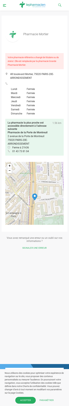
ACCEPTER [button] (25, 400)
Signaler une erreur (34, 248)
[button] (34, 197)
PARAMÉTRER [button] (46, 400)
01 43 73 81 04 (20, 151)
